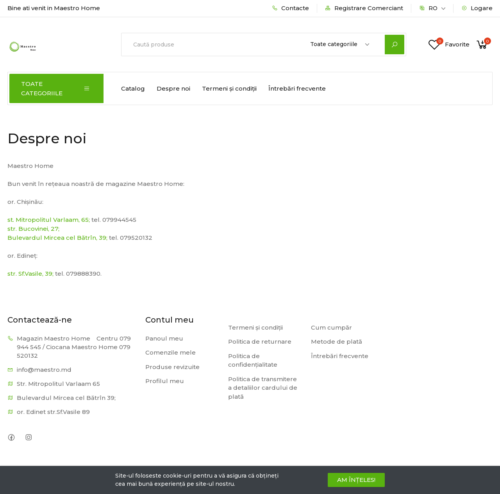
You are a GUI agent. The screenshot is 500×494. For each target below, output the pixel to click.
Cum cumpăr (331, 327)
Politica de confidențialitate (252, 360)
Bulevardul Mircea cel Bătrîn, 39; (57, 237)
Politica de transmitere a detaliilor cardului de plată (262, 387)
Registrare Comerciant (364, 8)
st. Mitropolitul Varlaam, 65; (48, 219)
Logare (477, 8)
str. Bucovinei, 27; (33, 228)
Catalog (133, 88)
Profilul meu (164, 381)
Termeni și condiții (229, 88)
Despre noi (173, 88)
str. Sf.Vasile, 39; (30, 273)
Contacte (290, 8)
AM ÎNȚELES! (356, 479)
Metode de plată (336, 341)
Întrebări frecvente (297, 88)
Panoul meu (164, 338)
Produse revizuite (172, 367)
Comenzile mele (170, 352)
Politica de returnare (259, 341)
